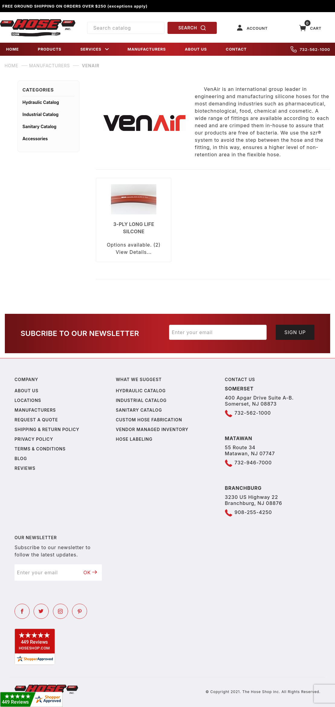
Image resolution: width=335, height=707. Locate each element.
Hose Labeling (134, 439)
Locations (28, 400)
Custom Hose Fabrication (149, 419)
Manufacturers (35, 410)
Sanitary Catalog (39, 126)
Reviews (25, 468)
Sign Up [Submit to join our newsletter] (295, 332)
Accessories (35, 138)
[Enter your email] (218, 332)
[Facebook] (22, 611)
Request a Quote (36, 419)
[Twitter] (41, 611)
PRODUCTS (49, 49)
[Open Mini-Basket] (310, 28)
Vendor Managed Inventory (152, 429)
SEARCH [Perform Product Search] (192, 28)
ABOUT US (196, 49)
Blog (21, 458)
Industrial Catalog (40, 114)
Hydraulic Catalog (40, 102)
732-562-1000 (310, 49)
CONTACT (236, 49)
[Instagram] (60, 611)
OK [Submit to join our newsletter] (90, 572)
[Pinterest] (79, 611)
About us (26, 390)
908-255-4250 (253, 512)
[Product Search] (126, 28)
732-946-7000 (253, 463)
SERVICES (95, 49)
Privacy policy (34, 439)
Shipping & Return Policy (47, 429)
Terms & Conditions (40, 448)
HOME (12, 49)
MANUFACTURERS (147, 49)
